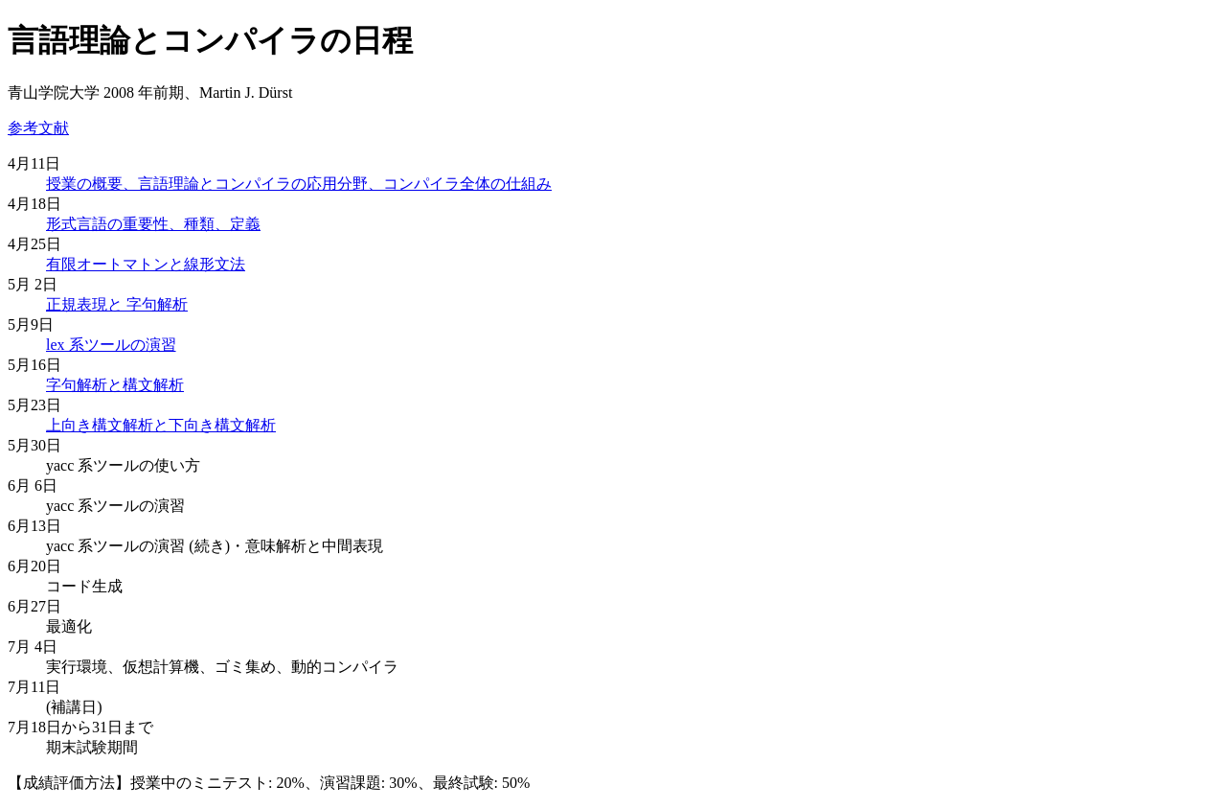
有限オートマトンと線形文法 (145, 264)
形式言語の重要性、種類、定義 (153, 224)
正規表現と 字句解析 (117, 304)
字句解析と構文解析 (115, 385)
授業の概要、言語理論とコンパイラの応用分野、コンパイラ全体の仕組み (299, 183)
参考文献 (38, 128)
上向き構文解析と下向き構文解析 (161, 425)
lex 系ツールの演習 (111, 344)
